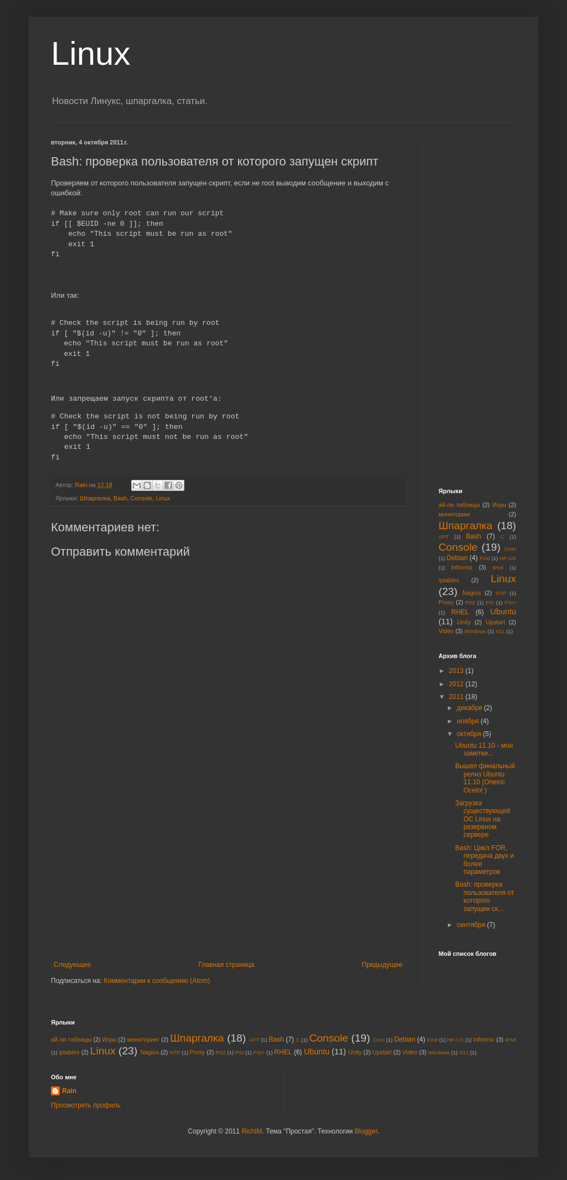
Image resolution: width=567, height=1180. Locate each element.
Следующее (72, 965)
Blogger (366, 1131)
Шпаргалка (95, 498)
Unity (464, 622)
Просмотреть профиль (86, 1105)
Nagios (471, 592)
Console (142, 498)
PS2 (470, 602)
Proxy (446, 602)
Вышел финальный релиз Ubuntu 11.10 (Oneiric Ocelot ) (485, 778)
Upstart (495, 622)
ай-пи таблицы (459, 504)
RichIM (251, 1131)
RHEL (460, 612)
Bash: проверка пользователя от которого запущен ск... (484, 896)
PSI (490, 602)
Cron (510, 549)
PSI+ (510, 602)
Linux (90, 53)
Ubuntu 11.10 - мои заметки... (484, 749)
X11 (500, 631)
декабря (470, 708)
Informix (461, 567)
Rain (69, 1091)
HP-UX (507, 558)
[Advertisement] (228, 878)
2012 (457, 684)
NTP (501, 593)
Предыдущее (382, 965)
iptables (449, 580)
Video (446, 631)
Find (485, 558)
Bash (120, 498)
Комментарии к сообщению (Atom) (157, 981)
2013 (457, 671)
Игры (499, 504)
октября (470, 734)
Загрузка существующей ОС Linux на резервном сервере (482, 819)
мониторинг (455, 514)
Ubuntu (503, 611)
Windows (475, 631)
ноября (469, 721)
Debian (457, 558)
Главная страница (227, 965)
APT (444, 537)
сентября (472, 925)
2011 (457, 697)
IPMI (497, 568)
